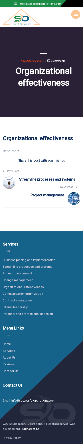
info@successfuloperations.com (38, 3)
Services (9, 351)
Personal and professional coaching (28, 314)
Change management (18, 280)
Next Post (68, 186)
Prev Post (11, 170)
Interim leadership (15, 307)
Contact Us (11, 371)
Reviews (9, 364)
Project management (17, 273)
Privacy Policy (12, 437)
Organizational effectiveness (23, 287)
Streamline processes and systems (27, 266)
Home (7, 344)
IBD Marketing (30, 428)
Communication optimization (23, 293)
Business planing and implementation (29, 260)
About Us (9, 357)
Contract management (19, 300)
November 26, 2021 (31, 60)
